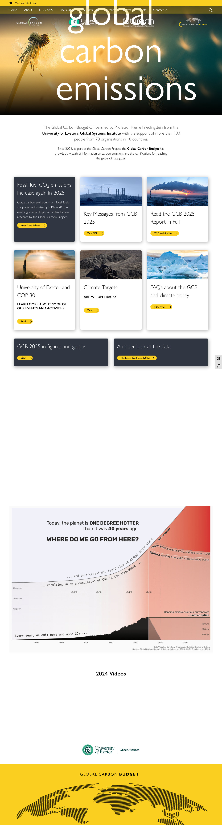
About (28, 9)
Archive (111, 9)
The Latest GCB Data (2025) (135, 357)
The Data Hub (90, 9)
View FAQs (159, 306)
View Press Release (30, 225)
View (89, 310)
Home (13, 9)
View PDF (92, 233)
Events (142, 9)
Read (23, 321)
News (127, 9)
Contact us (160, 9)
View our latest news (23, 3)
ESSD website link (163, 233)
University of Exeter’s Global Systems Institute (81, 133)
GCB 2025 (46, 9)
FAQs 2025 (67, 9)
